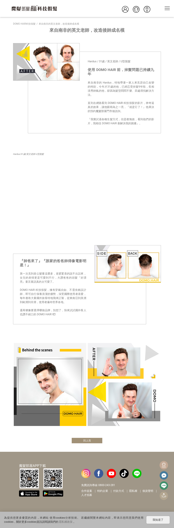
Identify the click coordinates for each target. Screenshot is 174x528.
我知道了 (158, 519)
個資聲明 (147, 491)
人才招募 (86, 495)
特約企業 (102, 491)
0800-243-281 (106, 485)
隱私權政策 (66, 521)
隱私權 (133, 491)
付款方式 (118, 491)
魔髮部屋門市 (104, 111)
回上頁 (87, 440)
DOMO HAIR (115, 103)
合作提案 (86, 491)
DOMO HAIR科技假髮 (24, 23)
